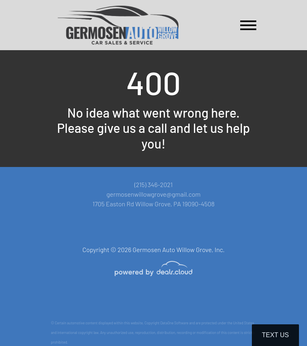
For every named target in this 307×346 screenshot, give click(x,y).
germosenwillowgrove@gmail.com (153, 194)
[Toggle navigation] (248, 25)
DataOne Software (174, 323)
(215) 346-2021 (153, 184)
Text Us (275, 335)
